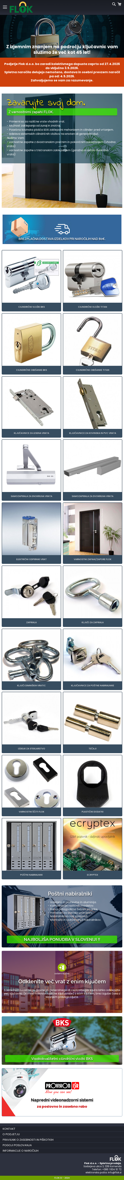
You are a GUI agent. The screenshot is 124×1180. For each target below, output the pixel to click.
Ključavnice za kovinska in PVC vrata (92, 433)
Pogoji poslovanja (17, 1145)
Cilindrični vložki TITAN (92, 307)
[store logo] (21, 7)
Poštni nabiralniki (31, 874)
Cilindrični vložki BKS (31, 307)
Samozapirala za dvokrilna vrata (92, 496)
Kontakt (9, 1129)
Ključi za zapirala (93, 622)
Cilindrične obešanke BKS (31, 370)
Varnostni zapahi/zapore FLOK (92, 559)
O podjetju (11, 1134)
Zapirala (31, 622)
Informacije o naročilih (20, 1151)
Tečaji (93, 748)
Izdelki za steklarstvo (31, 748)
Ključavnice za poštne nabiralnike (92, 685)
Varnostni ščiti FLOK (31, 811)
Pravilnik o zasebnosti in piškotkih (28, 1140)
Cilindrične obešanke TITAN (92, 370)
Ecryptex (92, 874)
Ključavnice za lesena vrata (31, 433)
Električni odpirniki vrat (31, 559)
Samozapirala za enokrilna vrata (31, 496)
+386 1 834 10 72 (111, 1169)
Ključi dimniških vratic (31, 685)
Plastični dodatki (93, 811)
